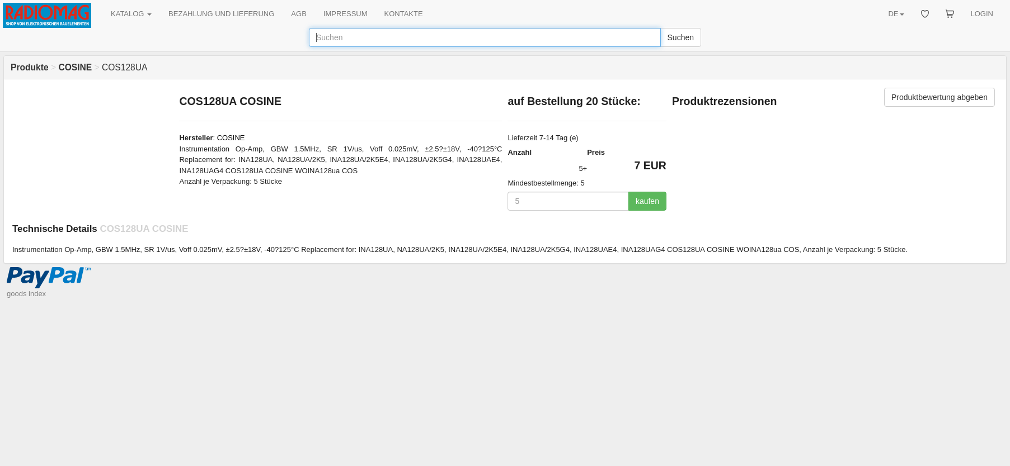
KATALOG (131, 13)
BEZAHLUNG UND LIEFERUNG (221, 13)
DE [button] (896, 13)
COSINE (231, 138)
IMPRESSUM (345, 13)
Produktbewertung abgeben (939, 97)
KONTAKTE (403, 13)
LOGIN (982, 13)
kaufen (647, 201)
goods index (26, 293)
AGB (298, 13)
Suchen (681, 37)
